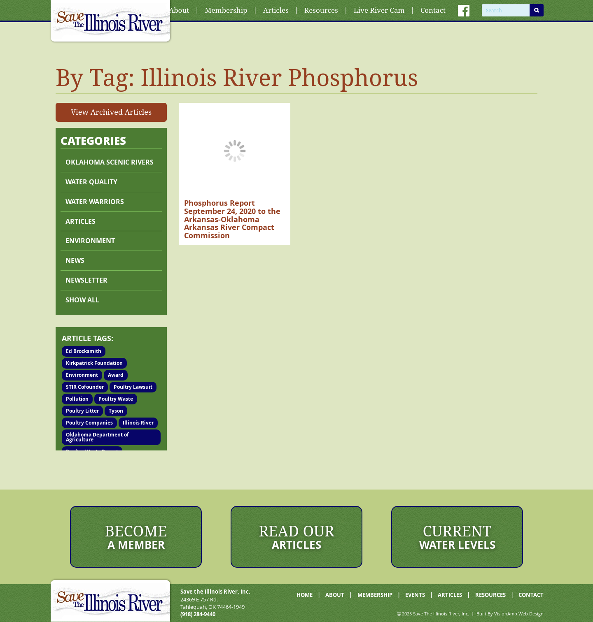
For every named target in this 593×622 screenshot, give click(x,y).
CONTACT (531, 595)
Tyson (116, 410)
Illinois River (138, 422)
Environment (90, 240)
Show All (82, 299)
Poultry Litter (82, 410)
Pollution (77, 398)
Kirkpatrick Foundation (94, 363)
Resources (321, 10)
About (179, 10)
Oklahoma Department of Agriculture (97, 437)
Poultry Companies (89, 422)
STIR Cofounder (85, 386)
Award (116, 374)
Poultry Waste (115, 398)
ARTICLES (450, 595)
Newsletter (86, 280)
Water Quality (91, 181)
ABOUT (334, 595)
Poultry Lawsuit (133, 386)
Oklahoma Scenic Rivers (109, 162)
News (74, 260)
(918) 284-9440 (197, 614)
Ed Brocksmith (83, 351)
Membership (226, 10)
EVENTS (415, 595)
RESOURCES (490, 595)
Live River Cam (379, 10)
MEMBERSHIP (374, 595)
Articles (276, 10)
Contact (433, 10)
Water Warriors (94, 201)
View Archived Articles (111, 112)
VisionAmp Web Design (519, 613)
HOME (304, 595)
